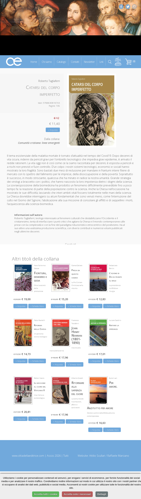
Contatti (75, 61)
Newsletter (89, 61)
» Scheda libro (37, 302)
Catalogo (61, 61)
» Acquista (53, 130)
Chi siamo (47, 61)
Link (101, 61)
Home (33, 61)
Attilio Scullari (97, 452)
